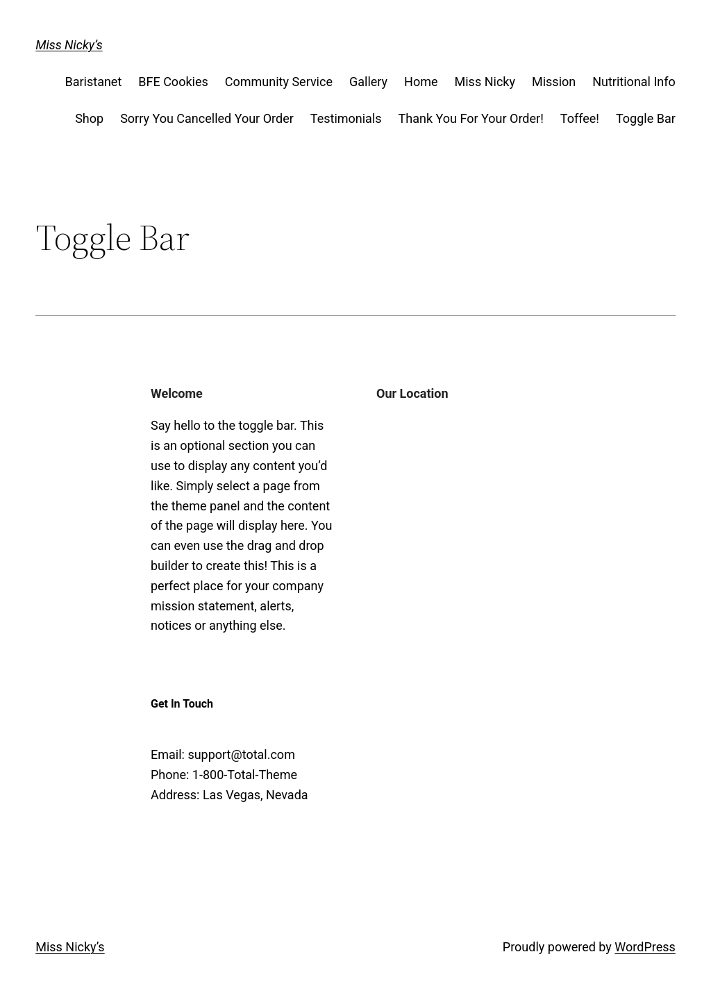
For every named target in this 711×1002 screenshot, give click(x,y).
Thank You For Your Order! (471, 118)
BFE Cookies (173, 81)
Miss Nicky (485, 81)
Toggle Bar (646, 118)
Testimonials (346, 118)
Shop (89, 118)
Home (420, 81)
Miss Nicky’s (69, 44)
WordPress (644, 947)
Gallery (368, 81)
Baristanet (93, 81)
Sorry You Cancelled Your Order (207, 118)
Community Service (279, 81)
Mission (554, 81)
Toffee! (579, 118)
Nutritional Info (634, 81)
